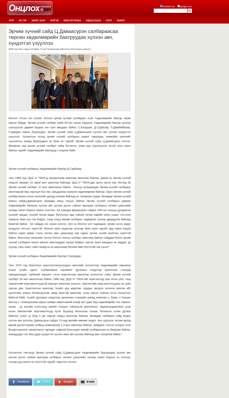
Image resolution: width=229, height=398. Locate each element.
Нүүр (11, 20)
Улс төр (23, 20)
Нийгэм (54, 20)
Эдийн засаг (38, 20)
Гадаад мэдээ (93, 20)
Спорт (109, 20)
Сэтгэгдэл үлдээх (81, 49)
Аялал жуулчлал (72, 20)
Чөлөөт (121, 20)
